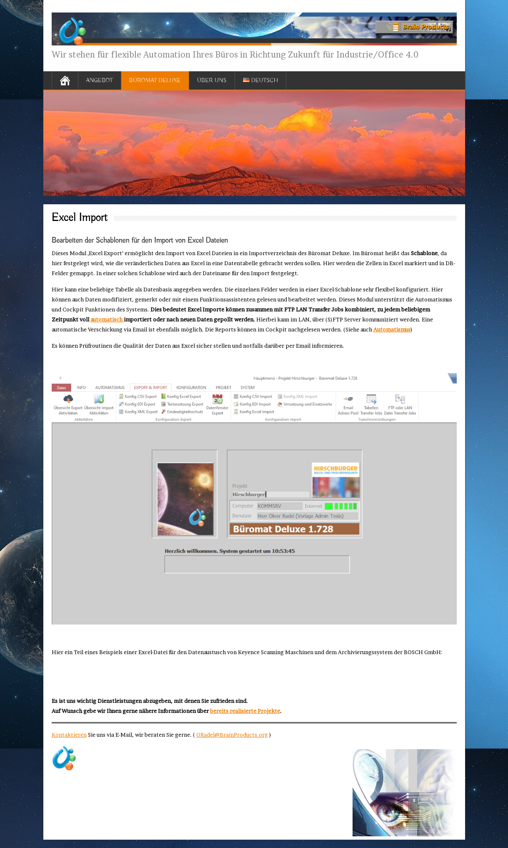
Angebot (99, 80)
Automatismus (391, 329)
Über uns (212, 80)
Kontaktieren (69, 734)
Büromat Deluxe (155, 80)
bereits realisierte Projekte (245, 711)
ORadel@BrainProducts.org (232, 734)
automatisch (107, 319)
